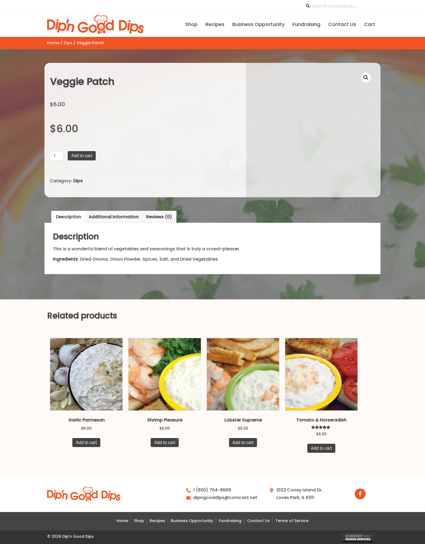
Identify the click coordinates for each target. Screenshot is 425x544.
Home (53, 43)
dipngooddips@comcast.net (225, 497)
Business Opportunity (192, 520)
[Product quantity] (57, 156)
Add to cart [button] (86, 442)
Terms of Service (291, 520)
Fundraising (230, 520)
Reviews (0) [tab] (159, 217)
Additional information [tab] (114, 217)
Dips (68, 43)
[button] (366, 77)
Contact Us (258, 520)
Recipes (157, 520)
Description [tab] (68, 217)
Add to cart (81, 155)
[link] (191, 24)
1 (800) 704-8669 (212, 490)
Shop (139, 520)
